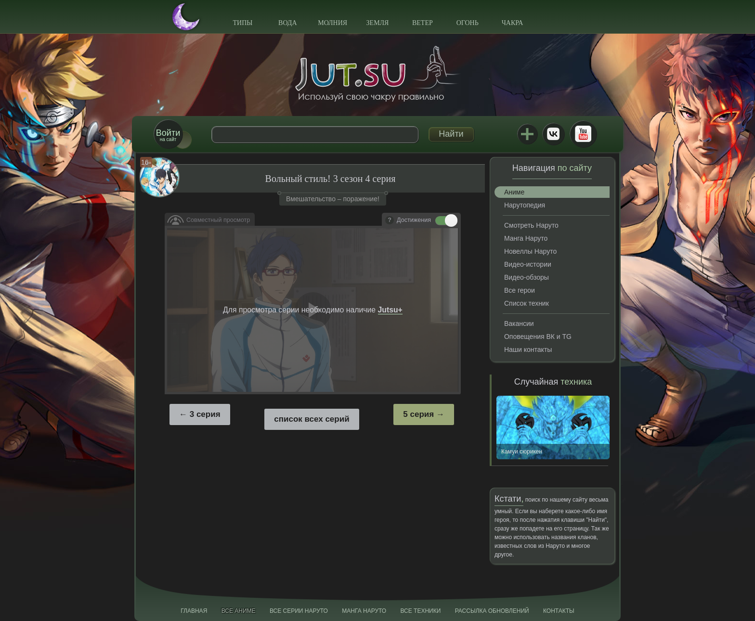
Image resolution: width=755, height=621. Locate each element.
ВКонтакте (553, 134)
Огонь (467, 22)
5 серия (418, 414)
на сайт (168, 135)
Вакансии (519, 323)
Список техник (526, 303)
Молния (332, 22)
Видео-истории (527, 264)
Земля (377, 22)
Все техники (420, 611)
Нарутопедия (524, 205)
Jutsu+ (527, 134)
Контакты (558, 611)
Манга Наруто (525, 238)
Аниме (514, 192)
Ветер (422, 22)
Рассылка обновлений (492, 611)
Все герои (519, 290)
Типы (242, 22)
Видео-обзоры (526, 277)
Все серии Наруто (299, 611)
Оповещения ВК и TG (538, 336)
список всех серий (311, 419)
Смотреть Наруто (531, 225)
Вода (287, 22)
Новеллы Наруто (530, 251)
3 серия (205, 414)
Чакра (512, 22)
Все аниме (238, 611)
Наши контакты (528, 349)
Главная (194, 611)
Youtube (583, 133)
